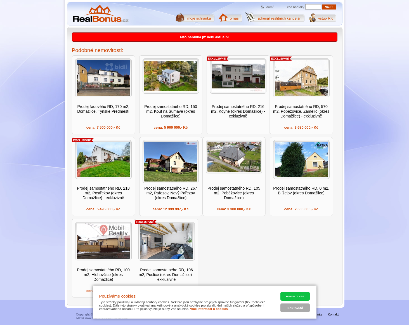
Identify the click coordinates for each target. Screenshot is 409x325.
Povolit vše (295, 296)
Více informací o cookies (209, 308)
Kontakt (333, 314)
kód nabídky (295, 7)
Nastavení (295, 307)
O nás (318, 314)
